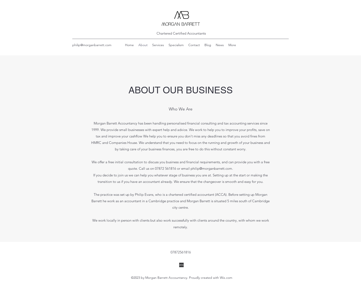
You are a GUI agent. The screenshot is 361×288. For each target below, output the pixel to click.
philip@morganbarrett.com (91, 45)
